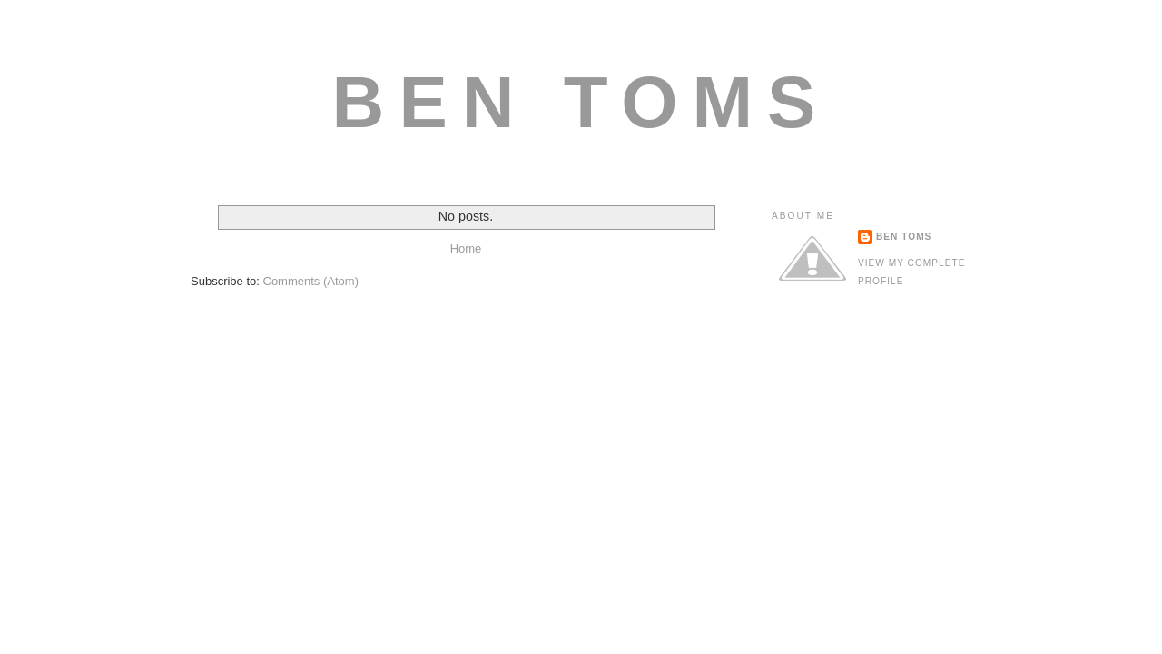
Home (466, 248)
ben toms (903, 237)
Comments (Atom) (311, 281)
